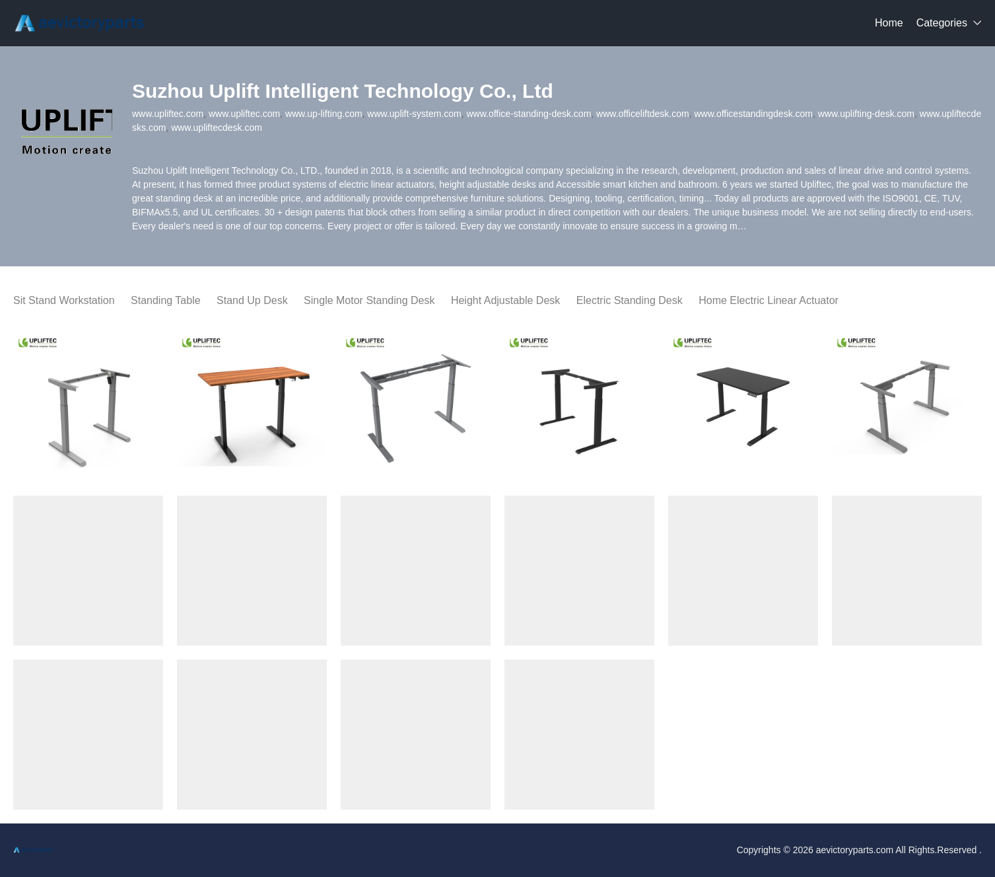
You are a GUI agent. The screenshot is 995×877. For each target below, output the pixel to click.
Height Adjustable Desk (505, 300)
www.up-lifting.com (323, 113)
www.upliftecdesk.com (216, 127)
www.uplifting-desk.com (866, 113)
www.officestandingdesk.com (753, 113)
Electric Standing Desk (629, 300)
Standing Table (166, 300)
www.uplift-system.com (414, 113)
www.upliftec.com (167, 113)
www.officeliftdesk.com (642, 113)
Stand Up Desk (252, 300)
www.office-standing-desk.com (529, 113)
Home (889, 22)
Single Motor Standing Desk (369, 300)
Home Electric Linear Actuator (769, 300)
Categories (941, 22)
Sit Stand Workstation (64, 300)
